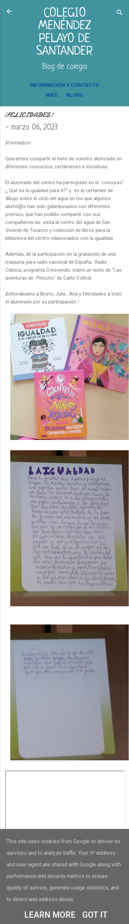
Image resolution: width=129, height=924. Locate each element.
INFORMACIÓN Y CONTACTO (64, 85)
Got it (95, 915)
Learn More (50, 915)
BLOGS (74, 95)
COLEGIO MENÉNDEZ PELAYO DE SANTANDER (64, 32)
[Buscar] (120, 13)
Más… (53, 95)
